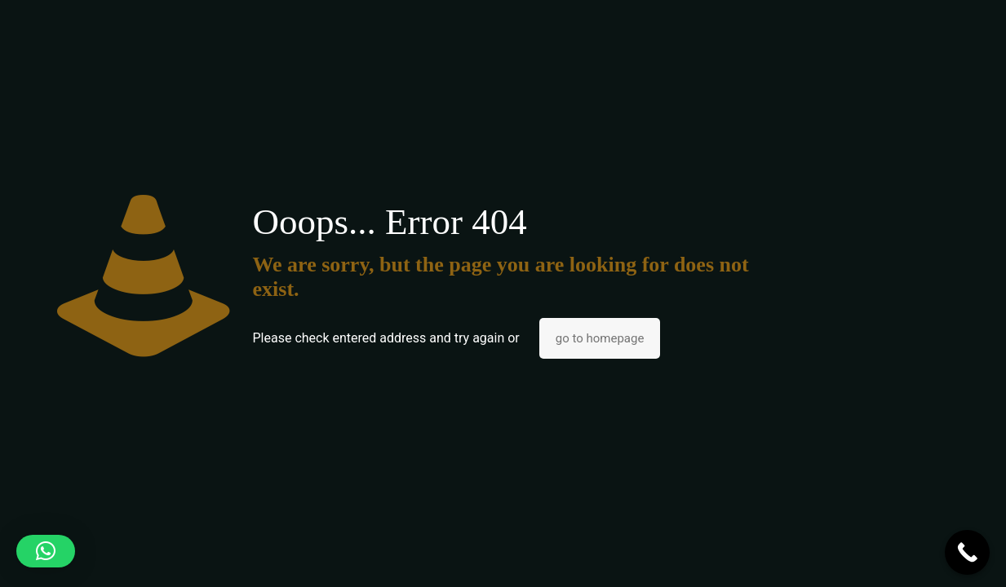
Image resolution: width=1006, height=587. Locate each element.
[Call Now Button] (967, 552)
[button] (45, 551)
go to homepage (600, 338)
